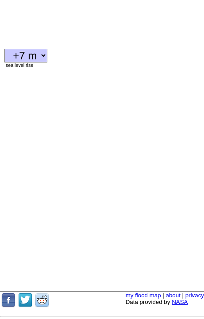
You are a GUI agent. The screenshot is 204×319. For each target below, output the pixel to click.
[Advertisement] (71, 22)
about (173, 271)
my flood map (143, 271)
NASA (180, 278)
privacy (194, 271)
